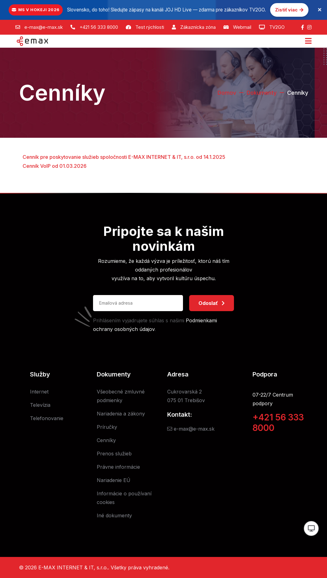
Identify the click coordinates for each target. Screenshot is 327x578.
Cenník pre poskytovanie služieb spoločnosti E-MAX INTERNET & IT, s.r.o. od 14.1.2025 (124, 157)
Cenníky (106, 440)
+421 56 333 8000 (98, 27)
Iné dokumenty (114, 515)
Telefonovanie (46, 418)
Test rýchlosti (149, 27)
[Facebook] (302, 27)
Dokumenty (261, 92)
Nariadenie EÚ (113, 480)
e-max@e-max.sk (43, 27)
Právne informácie (118, 467)
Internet (39, 392)
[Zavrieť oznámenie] (319, 10)
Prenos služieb (114, 453)
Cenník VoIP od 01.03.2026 (55, 166)
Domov (226, 92)
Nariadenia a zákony (121, 414)
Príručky (107, 427)
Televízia (40, 405)
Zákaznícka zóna (198, 27)
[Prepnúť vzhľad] (311, 528)
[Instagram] (309, 27)
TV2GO (277, 27)
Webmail (242, 27)
